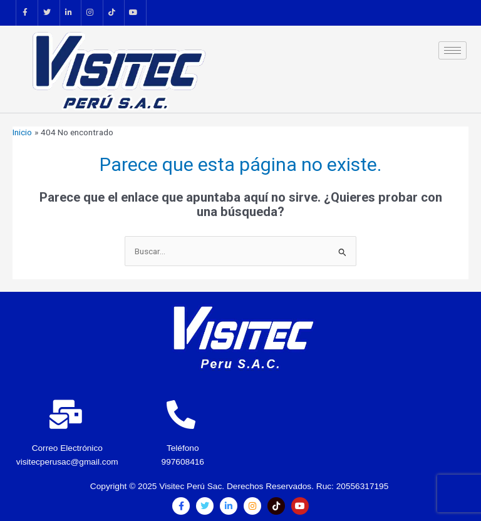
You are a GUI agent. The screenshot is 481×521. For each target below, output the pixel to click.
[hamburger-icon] (452, 50)
